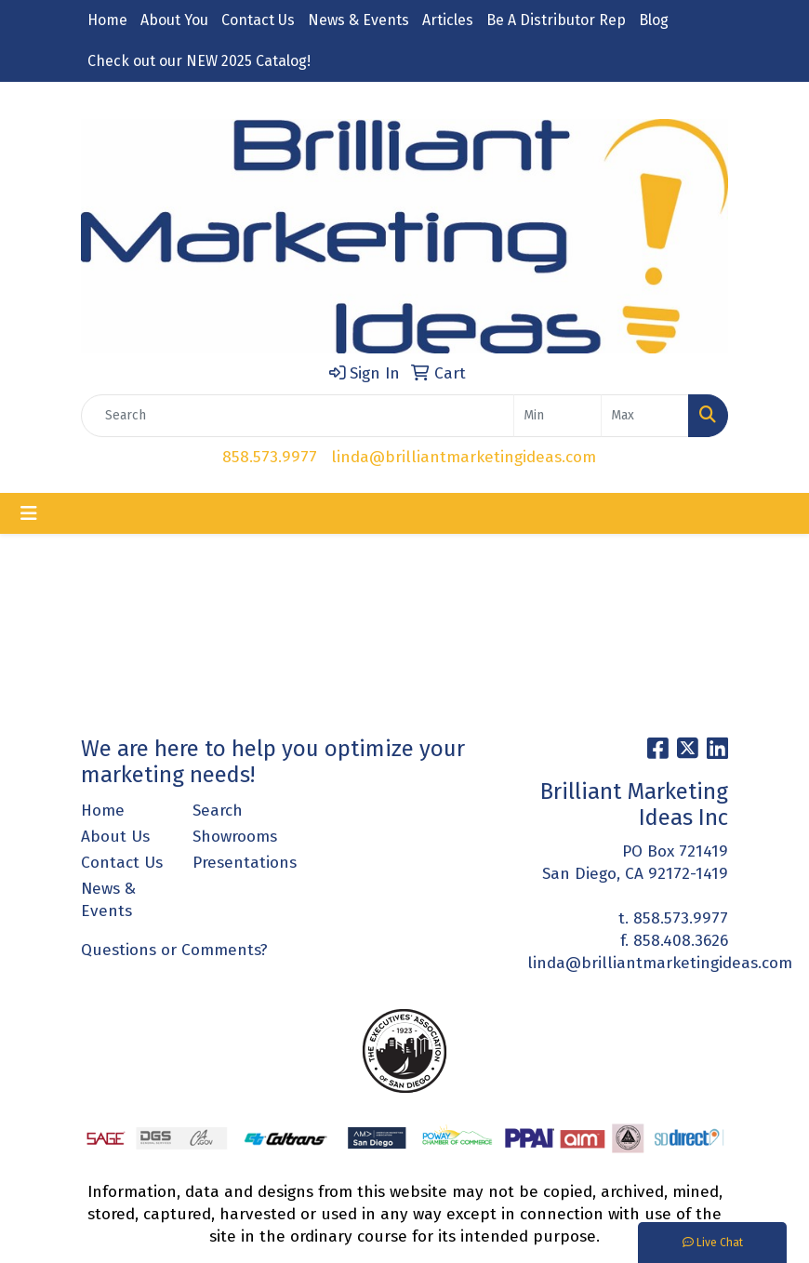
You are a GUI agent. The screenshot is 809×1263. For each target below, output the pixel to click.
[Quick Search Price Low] (557, 415)
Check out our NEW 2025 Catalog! (199, 61)
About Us (115, 836)
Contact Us (258, 20)
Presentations (237, 862)
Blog (654, 20)
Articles (447, 20)
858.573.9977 (269, 457)
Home (107, 20)
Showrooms (234, 836)
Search (217, 810)
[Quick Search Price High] (645, 415)
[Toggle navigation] (28, 513)
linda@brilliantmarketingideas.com (463, 457)
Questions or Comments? (174, 950)
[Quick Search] (297, 415)
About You (174, 20)
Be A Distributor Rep (556, 20)
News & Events (358, 20)
